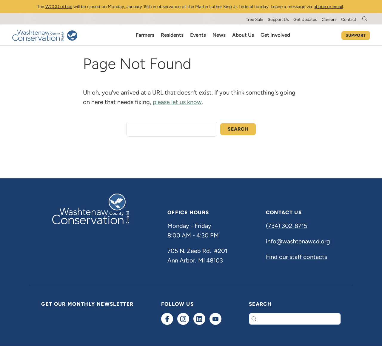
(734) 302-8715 (286, 225)
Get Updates (305, 19)
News (219, 35)
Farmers (145, 35)
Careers (329, 19)
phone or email (328, 6)
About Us (243, 35)
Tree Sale (254, 19)
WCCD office (58, 6)
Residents (172, 35)
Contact (348, 19)
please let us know (177, 102)
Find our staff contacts (296, 256)
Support (356, 35)
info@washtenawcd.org (298, 241)
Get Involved (275, 35)
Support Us (278, 19)
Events (198, 35)
